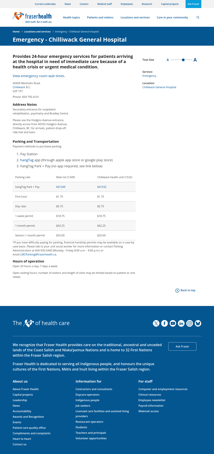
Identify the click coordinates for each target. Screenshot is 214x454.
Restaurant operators (89, 422)
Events (17, 422)
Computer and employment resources (163, 389)
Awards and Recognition (28, 417)
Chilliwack (19, 87)
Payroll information (151, 405)
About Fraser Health (26, 389)
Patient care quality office (29, 428)
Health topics (71, 17)
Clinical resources (149, 394)
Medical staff (104, 4)
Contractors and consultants (94, 389)
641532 (101, 187)
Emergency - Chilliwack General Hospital (77, 31)
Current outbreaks (45, 4)
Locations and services (135, 17)
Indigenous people (87, 400)
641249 (60, 187)
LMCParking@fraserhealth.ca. (38, 254)
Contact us (19, 444)
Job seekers (83, 405)
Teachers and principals (91, 433)
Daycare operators (87, 394)
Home (16, 31)
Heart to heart (22, 439)
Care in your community (172, 17)
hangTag (27, 160)
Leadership (20, 400)
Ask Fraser (193, 4)
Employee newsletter (152, 400)
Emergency (149, 76)
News (68, 4)
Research (147, 4)
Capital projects (170, 4)
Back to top (188, 290)
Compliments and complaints (31, 433)
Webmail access (148, 411)
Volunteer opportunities (91, 438)
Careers (84, 4)
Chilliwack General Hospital (159, 87)
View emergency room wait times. (39, 76)
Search (198, 17)
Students (81, 427)
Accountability (22, 411)
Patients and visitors (100, 17)
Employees (127, 4)
